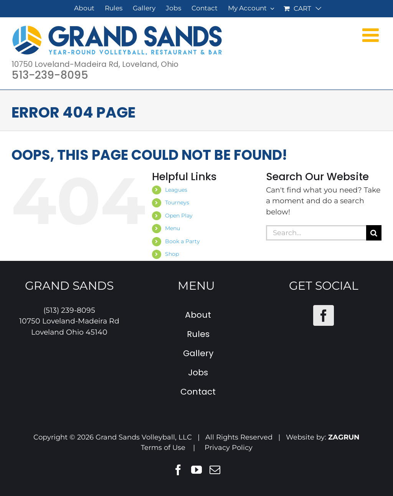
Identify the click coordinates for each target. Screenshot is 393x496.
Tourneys (177, 202)
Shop (172, 253)
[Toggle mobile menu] (371, 34)
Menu (172, 228)
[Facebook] (323, 315)
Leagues (176, 189)
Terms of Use (163, 447)
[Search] (373, 233)
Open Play (179, 215)
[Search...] (316, 233)
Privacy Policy (229, 447)
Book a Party (182, 241)
